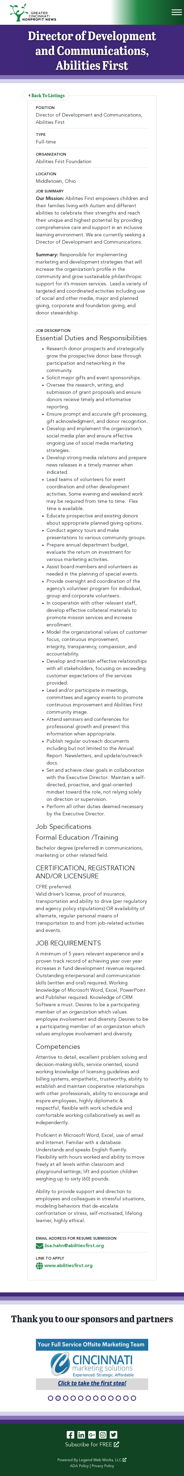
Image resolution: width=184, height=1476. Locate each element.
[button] (50, 1398)
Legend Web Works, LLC (102, 1460)
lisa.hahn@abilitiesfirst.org (70, 1245)
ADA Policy (79, 1466)
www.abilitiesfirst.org (64, 1265)
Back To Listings (46, 95)
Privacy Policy (103, 1466)
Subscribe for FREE (92, 1445)
